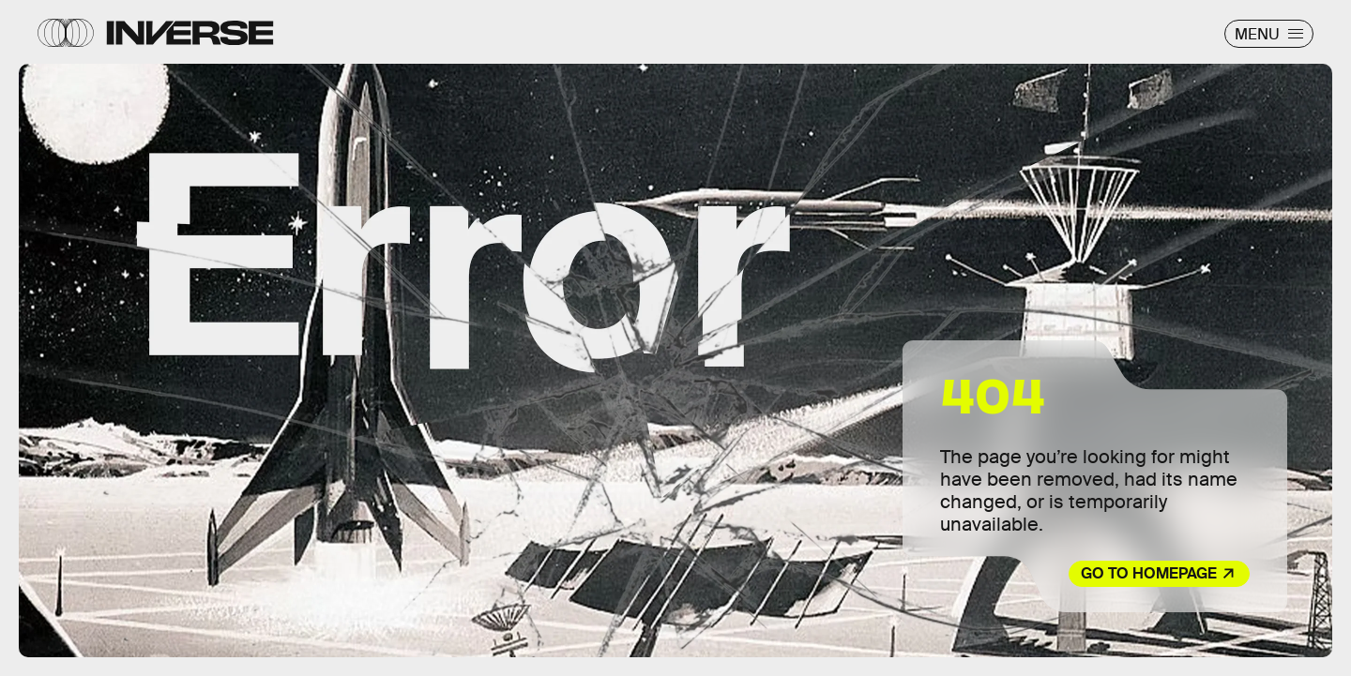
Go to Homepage (1149, 573)
